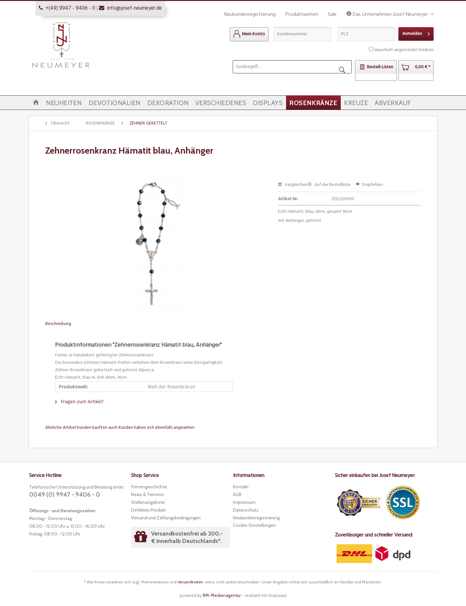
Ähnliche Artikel (60, 427)
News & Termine (147, 494)
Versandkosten (190, 581)
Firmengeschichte (149, 487)
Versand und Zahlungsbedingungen (166, 518)
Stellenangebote (148, 502)
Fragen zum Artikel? (79, 401)
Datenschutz (246, 510)
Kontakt (241, 487)
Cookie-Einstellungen (254, 525)
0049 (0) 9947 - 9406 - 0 (64, 494)
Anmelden (416, 33)
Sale (332, 14)
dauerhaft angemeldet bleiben (404, 50)
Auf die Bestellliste (329, 185)
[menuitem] (249, 34)
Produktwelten (301, 14)
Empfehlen (369, 185)
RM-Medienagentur (222, 595)
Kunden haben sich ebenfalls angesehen (156, 427)
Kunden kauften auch (97, 427)
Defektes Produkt (148, 510)
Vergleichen (293, 185)
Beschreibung (58, 324)
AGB (237, 494)
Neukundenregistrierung (250, 14)
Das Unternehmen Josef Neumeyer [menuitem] (387, 15)
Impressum (244, 502)
